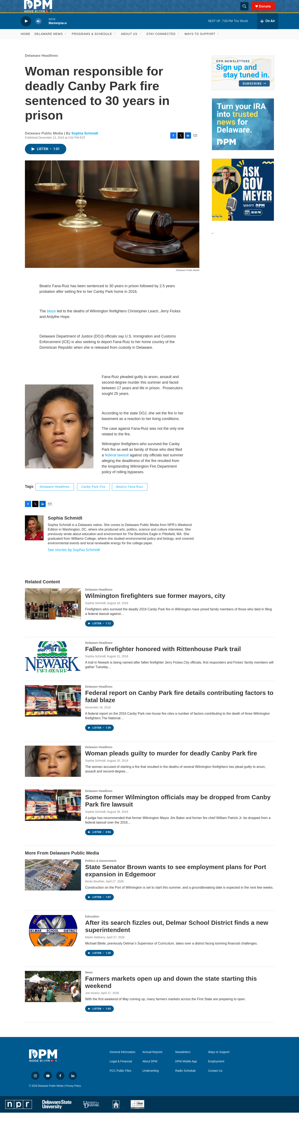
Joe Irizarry (92, 1002)
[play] (26, 30)
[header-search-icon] (246, 11)
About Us (129, 43)
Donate (267, 11)
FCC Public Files (120, 1080)
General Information (122, 1061)
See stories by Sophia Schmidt (74, 559)
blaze (52, 320)
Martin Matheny (95, 946)
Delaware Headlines (41, 65)
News (89, 981)
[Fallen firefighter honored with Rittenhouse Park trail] (53, 666)
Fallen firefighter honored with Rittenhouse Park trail (163, 658)
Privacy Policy (73, 1095)
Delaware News (48, 43)
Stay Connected (161, 43)
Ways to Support (200, 43)
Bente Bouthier (94, 890)
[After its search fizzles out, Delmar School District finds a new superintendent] (53, 940)
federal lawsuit (117, 464)
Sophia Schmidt (84, 143)
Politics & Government (100, 870)
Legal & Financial (121, 1070)
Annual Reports (152, 1061)
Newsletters (182, 1061)
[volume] (38, 30)
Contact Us (215, 1080)
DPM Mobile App (186, 1070)
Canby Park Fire (93, 496)
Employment (216, 1070)
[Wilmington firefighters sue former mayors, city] (53, 613)
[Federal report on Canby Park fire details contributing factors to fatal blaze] (53, 710)
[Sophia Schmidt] (34, 537)
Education (92, 925)
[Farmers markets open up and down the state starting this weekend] (53, 995)
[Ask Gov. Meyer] (243, 199)
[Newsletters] (243, 82)
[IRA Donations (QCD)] (243, 133)
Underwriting (150, 1080)
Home (25, 43)
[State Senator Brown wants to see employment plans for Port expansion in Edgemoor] (53, 884)
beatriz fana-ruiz (129, 496)
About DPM (149, 1070)
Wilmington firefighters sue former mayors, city (155, 605)
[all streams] (267, 30)
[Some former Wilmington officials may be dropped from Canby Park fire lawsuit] (53, 814)
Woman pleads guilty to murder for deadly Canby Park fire (171, 762)
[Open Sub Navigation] (65, 43)
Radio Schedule (185, 1080)
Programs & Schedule (92, 43)
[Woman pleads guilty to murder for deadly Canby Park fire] (53, 770)
